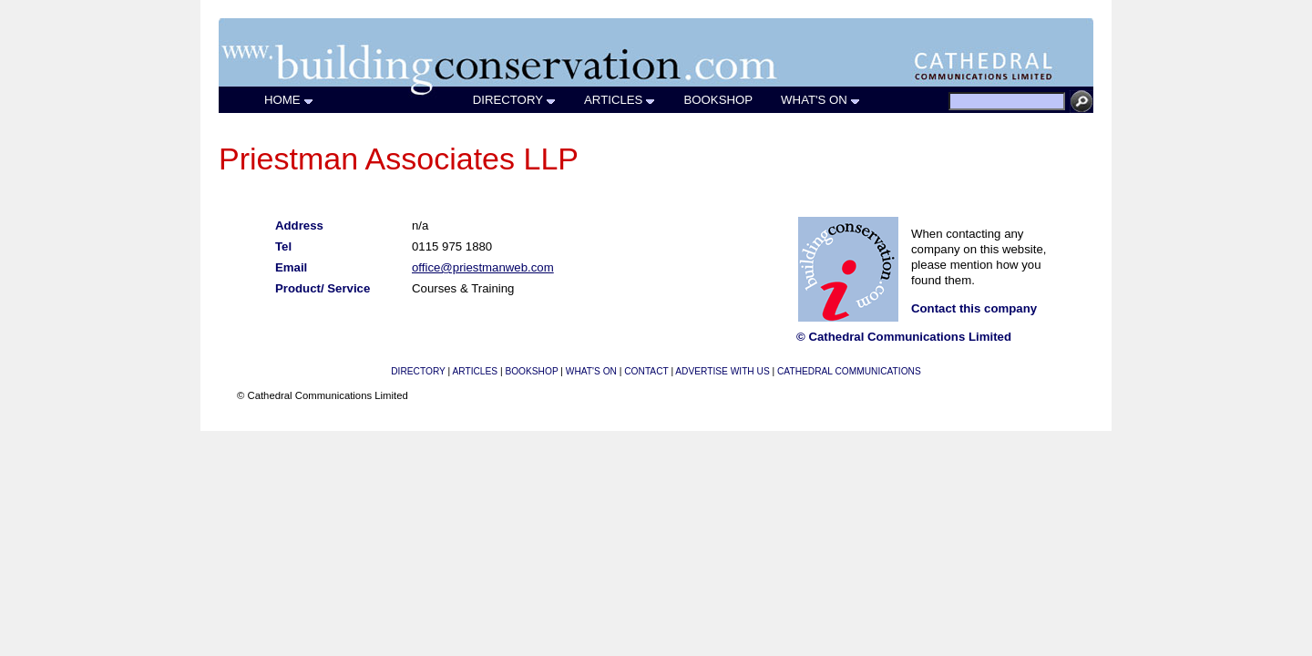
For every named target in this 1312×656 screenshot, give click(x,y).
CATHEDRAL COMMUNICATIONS (849, 371)
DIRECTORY (515, 100)
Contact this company (974, 308)
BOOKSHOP (718, 100)
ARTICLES (620, 100)
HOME (289, 100)
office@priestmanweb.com (483, 267)
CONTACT (646, 371)
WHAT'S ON (821, 100)
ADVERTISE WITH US (722, 371)
